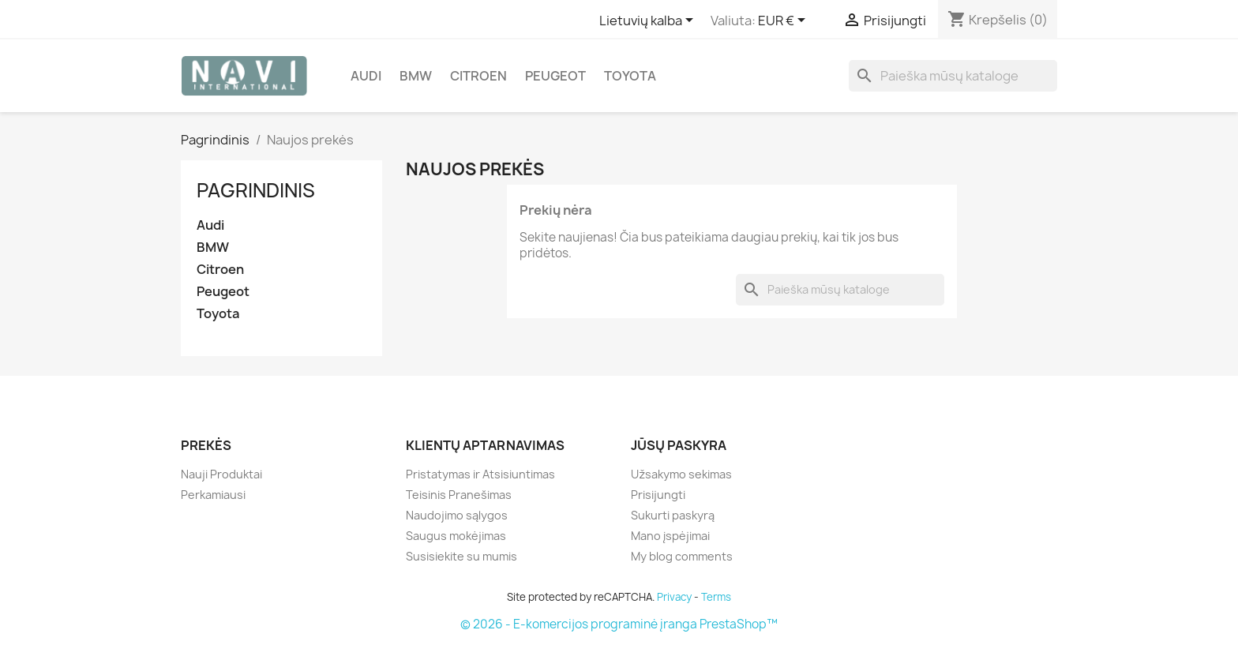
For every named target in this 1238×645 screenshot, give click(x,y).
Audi (366, 75)
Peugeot (555, 75)
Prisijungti (658, 494)
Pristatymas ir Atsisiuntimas (480, 474)
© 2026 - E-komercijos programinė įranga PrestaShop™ (619, 624)
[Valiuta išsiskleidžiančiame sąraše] (784, 21)
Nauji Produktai (221, 474)
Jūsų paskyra (678, 445)
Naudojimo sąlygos (457, 515)
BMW (416, 75)
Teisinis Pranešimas (459, 494)
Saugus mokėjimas (456, 535)
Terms (716, 597)
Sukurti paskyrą (673, 515)
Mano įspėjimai (670, 535)
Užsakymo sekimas (681, 474)
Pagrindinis (256, 190)
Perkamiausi (213, 494)
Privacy (674, 597)
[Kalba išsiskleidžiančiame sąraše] (649, 21)
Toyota (630, 75)
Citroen (478, 75)
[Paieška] (953, 76)
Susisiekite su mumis (461, 556)
